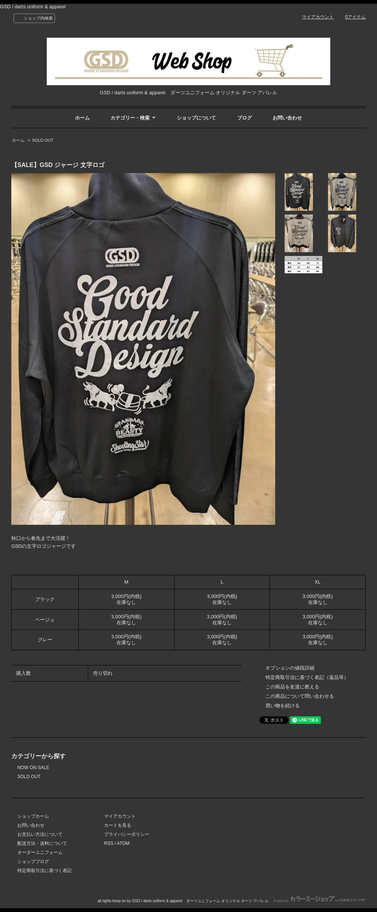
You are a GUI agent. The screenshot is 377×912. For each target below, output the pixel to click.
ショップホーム (33, 816)
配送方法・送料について (42, 843)
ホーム (82, 118)
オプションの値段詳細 (289, 668)
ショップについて (196, 118)
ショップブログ (33, 861)
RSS (108, 843)
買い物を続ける (282, 705)
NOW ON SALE (33, 767)
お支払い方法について (40, 834)
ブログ (244, 118)
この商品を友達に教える (292, 687)
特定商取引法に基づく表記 (44, 870)
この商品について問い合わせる (299, 696)
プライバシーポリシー (126, 834)
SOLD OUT (42, 140)
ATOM (123, 843)
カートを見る (117, 825)
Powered (319, 901)
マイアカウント (318, 17)
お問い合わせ (287, 118)
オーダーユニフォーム (40, 852)
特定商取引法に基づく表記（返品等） (307, 677)
